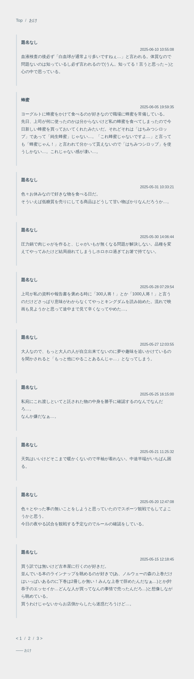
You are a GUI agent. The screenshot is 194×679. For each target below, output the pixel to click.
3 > (40, 638)
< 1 (19, 638)
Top (19, 20)
